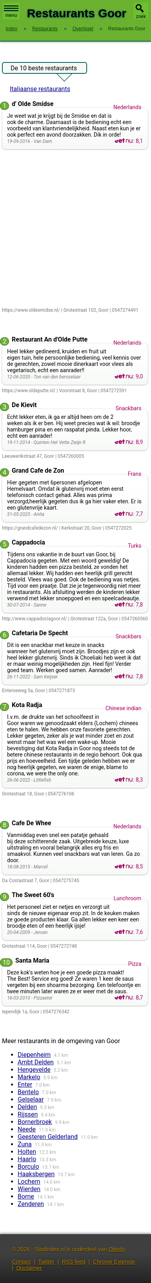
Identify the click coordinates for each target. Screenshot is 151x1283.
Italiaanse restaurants (40, 89)
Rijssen (28, 1114)
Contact (21, 1262)
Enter (25, 1084)
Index (11, 28)
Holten (27, 1151)
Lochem (29, 1181)
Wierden (29, 1189)
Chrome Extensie (114, 1262)
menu (11, 11)
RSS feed (74, 1262)
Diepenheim (34, 1054)
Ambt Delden (36, 1062)
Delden (27, 1107)
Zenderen (31, 1204)
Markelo (29, 1077)
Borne (26, 1196)
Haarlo (27, 1159)
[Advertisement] (75, 228)
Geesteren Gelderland (48, 1136)
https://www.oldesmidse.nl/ (31, 310)
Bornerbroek (35, 1122)
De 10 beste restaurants (44, 69)
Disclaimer (29, 1268)
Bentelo (28, 1092)
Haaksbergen (36, 1174)
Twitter (46, 1262)
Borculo (28, 1166)
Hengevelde (34, 1069)
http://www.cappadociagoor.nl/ (34, 618)
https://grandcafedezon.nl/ (30, 528)
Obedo (116, 1249)
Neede (27, 1129)
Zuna (25, 1144)
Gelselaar (31, 1099)
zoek (141, 16)
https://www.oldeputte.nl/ (29, 390)
